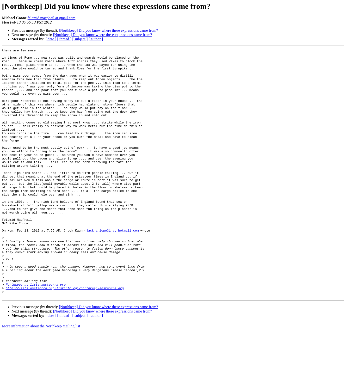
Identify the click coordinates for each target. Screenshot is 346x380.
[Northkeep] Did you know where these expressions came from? (108, 30)
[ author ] (96, 39)
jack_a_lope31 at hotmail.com (112, 267)
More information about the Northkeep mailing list (41, 376)
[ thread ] (64, 39)
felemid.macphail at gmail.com (51, 18)
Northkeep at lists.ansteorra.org (36, 332)
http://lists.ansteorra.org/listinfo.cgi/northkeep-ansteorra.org (65, 336)
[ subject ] (80, 39)
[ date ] (50, 39)
